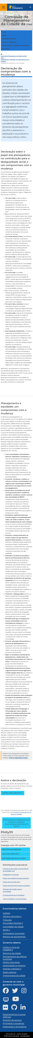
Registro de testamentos (14, 936)
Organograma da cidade (14, 975)
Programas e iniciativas (13, 1023)
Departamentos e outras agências (14, 1015)
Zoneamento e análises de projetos (15, 45)
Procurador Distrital (12, 923)
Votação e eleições (11, 968)
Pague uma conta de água (11, 882)
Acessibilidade (25, 1036)
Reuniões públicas (9, 39)
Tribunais (7, 920)
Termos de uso (10, 1034)
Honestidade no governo (14, 965)
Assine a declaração (11, 793)
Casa (4, 32)
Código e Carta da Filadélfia (11, 948)
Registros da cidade (12, 953)
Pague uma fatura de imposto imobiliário (16, 886)
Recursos (5, 49)
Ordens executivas (11, 962)
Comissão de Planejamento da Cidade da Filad (14, 56)
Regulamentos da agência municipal (15, 957)
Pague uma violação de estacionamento (16, 878)
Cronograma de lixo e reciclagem (13, 895)
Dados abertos (9, 972)
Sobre (4, 35)
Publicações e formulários (14, 1026)
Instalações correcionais (11, 875)
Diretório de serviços (12, 1020)
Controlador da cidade (13, 926)
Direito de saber (22, 1034)
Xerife (5, 929)
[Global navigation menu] (3, 7)
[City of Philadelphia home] (16, 7)
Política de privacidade (11, 1036)
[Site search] (30, 7)
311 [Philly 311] (3, 835)
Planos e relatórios (9, 42)
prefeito (6, 913)
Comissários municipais (14, 933)
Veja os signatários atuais (18, 758)
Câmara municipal (11, 916)
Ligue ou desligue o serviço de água (14, 899)
